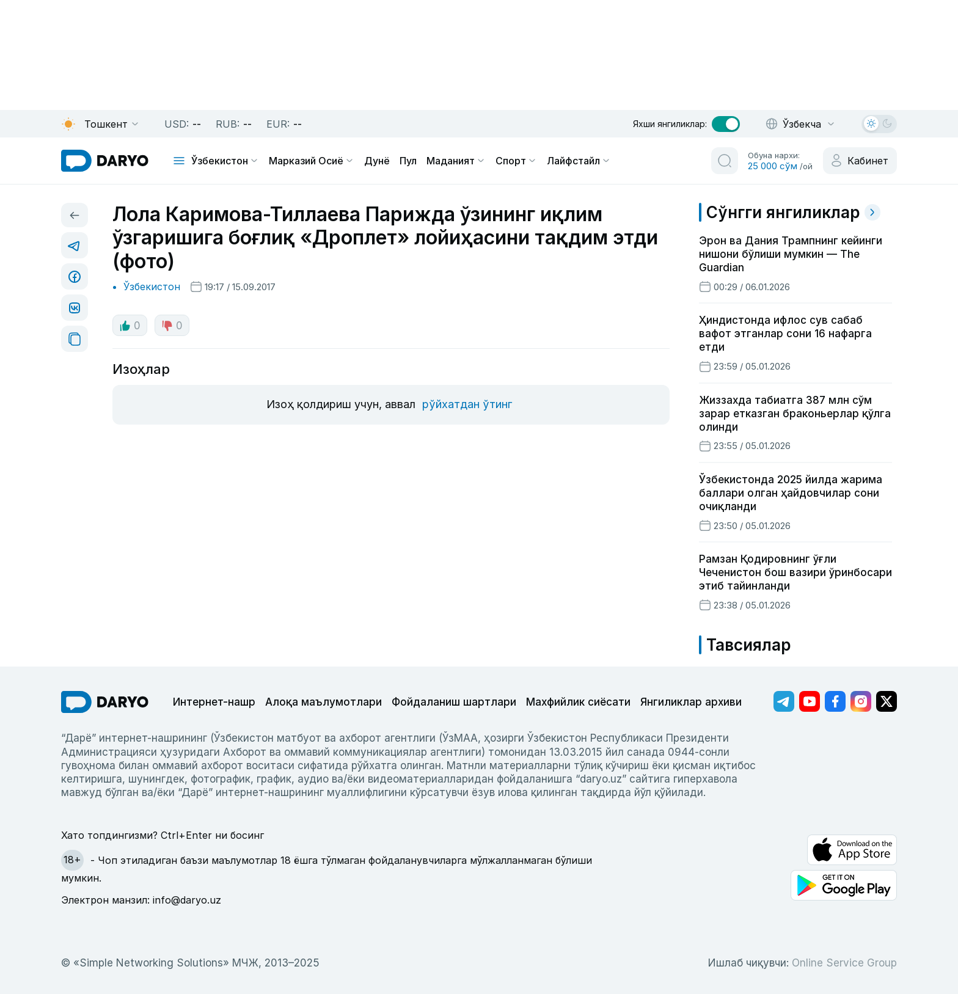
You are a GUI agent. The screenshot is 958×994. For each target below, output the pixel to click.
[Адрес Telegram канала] (783, 701)
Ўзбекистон (225, 161)
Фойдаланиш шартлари (454, 702)
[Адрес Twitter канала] (886, 701)
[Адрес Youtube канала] (809, 701)
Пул (408, 161)
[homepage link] (104, 161)
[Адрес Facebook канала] (835, 701)
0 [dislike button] (172, 326)
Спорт (516, 161)
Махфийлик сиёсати (578, 702)
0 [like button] (130, 326)
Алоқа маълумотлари (323, 702)
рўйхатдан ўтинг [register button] (467, 404)
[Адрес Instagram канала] (860, 701)
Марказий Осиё (311, 161)
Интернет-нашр (214, 702)
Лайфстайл (579, 161)
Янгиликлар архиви (691, 702)
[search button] (724, 160)
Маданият (456, 161)
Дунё (377, 161)
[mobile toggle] (179, 160)
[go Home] (104, 702)
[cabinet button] (860, 160)
